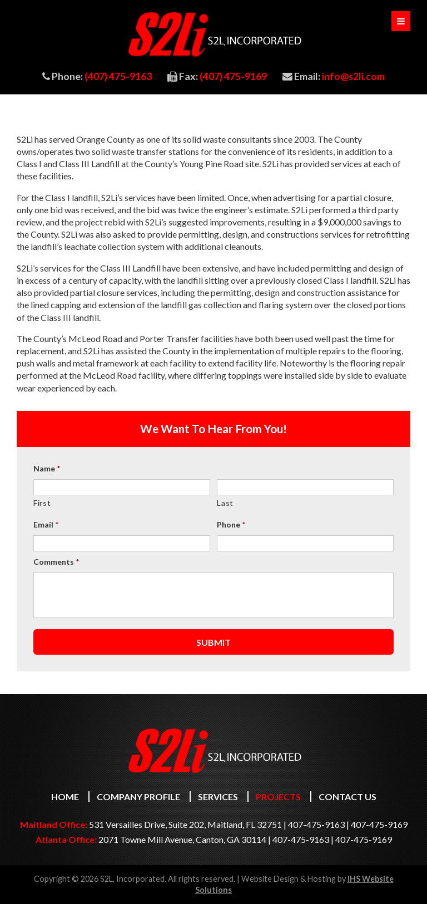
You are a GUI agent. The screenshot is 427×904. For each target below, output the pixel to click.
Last (225, 503)
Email (45, 524)
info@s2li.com (353, 76)
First (42, 503)
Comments (56, 561)
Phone (231, 524)
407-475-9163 (316, 824)
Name (46, 468)
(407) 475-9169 (233, 76)
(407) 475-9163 (118, 76)
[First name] (121, 487)
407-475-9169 (379, 824)
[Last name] (305, 487)
